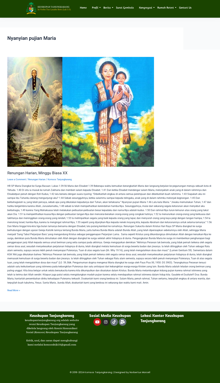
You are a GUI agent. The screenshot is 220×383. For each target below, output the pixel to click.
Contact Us (185, 7)
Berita (107, 7)
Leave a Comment (17, 179)
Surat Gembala (125, 7)
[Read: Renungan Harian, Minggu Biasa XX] (110, 112)
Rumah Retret (166, 7)
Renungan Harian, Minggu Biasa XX (38, 173)
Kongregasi (146, 7)
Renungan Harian (38, 179)
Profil (95, 7)
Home (83, 7)
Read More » (14, 290)
